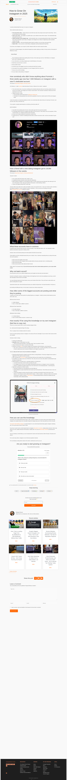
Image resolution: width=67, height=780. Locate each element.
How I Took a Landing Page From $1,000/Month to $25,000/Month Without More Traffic (16, 535)
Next (47, 480)
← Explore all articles (13, 571)
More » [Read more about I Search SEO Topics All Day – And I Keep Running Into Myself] (16, 562)
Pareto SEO (55, 4)
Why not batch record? (16, 64)
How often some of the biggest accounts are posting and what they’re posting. (26, 66)
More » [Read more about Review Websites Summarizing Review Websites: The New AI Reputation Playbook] (50, 539)
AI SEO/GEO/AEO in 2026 (14, 4)
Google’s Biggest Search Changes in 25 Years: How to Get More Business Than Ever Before (33, 535)
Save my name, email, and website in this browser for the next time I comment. (26, 607)
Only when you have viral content (26, 476)
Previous (20, 480)
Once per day (22, 467)
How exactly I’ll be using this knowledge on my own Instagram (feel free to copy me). (28, 68)
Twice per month (23, 472)
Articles (54, 1)
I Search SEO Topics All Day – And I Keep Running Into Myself (16, 558)
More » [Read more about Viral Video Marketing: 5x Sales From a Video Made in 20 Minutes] (33, 564)
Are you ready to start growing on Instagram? (20, 71)
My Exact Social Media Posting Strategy (33, 4)
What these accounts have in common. (19, 62)
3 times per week (23, 463)
